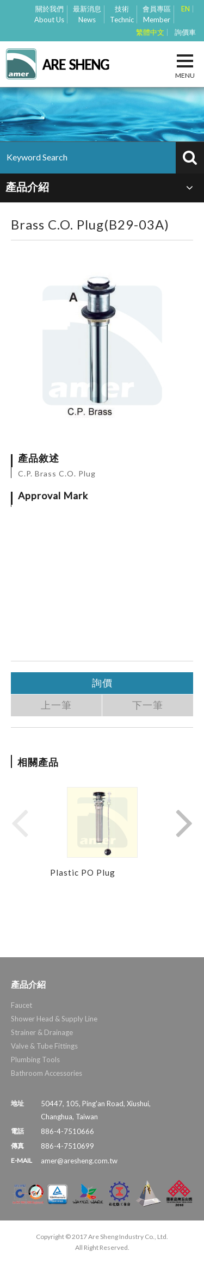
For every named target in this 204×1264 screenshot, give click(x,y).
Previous (19, 822)
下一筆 (147, 705)
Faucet (21, 1005)
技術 (122, 14)
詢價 (102, 683)
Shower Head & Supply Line (54, 1018)
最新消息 (87, 14)
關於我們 (49, 14)
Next (184, 822)
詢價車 (185, 32)
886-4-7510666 (67, 1131)
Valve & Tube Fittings (44, 1046)
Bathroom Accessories (46, 1073)
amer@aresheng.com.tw (79, 1160)
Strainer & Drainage (42, 1032)
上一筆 (56, 705)
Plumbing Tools (35, 1059)
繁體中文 (150, 32)
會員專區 (157, 14)
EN (185, 9)
